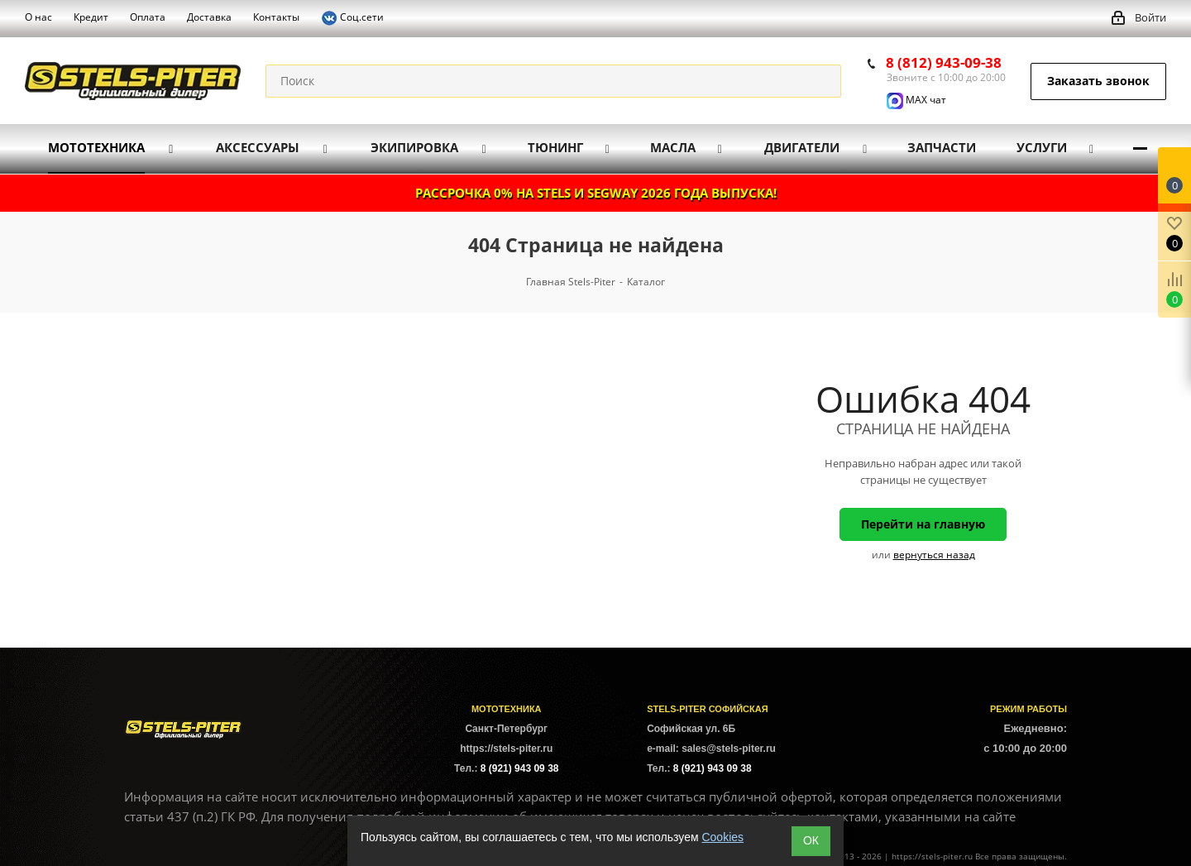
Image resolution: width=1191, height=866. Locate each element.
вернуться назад (934, 555)
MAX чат (916, 100)
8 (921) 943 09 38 (520, 768)
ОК (811, 840)
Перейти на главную (923, 524)
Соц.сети (352, 18)
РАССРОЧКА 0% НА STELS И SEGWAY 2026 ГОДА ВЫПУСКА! (596, 192)
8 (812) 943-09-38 (944, 62)
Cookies (722, 837)
